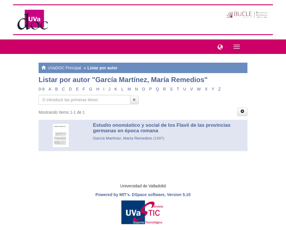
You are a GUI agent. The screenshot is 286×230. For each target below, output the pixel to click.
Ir (134, 99)
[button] (218, 46)
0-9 (41, 89)
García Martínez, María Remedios (122, 138)
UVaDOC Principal (64, 68)
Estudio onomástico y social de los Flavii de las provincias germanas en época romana (162, 127)
